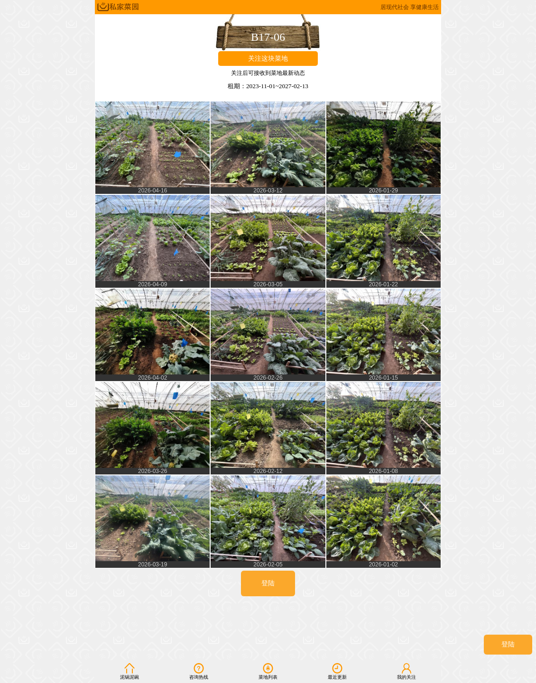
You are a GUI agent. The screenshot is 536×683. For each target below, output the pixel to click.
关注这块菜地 (268, 58)
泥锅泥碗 (129, 671)
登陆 (508, 644)
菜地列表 (268, 671)
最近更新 (337, 671)
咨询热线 (198, 671)
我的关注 (406, 671)
